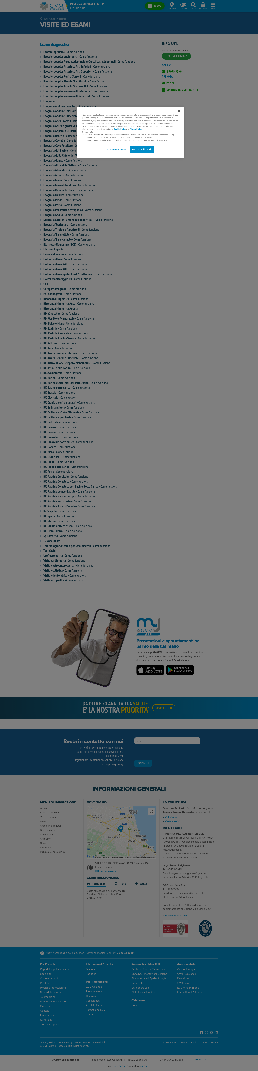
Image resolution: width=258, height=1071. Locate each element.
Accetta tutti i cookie (142, 149)
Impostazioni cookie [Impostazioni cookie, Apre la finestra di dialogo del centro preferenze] (117, 149)
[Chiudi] (179, 111)
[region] (130, 132)
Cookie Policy (120, 129)
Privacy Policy (136, 129)
